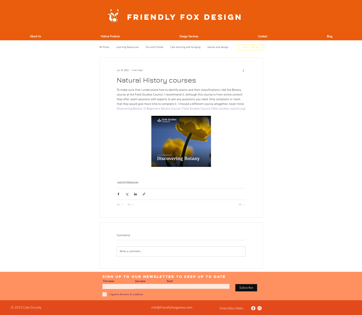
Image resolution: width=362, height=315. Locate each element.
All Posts (104, 47)
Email (170, 281)
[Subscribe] (246, 287)
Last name (140, 281)
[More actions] (243, 70)
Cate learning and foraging (185, 47)
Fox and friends (154, 47)
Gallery (240, 308)
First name (108, 281)
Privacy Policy (227, 308)
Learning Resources (127, 47)
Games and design (218, 47)
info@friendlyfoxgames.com (171, 308)
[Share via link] (144, 194)
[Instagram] (259, 308)
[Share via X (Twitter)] (127, 194)
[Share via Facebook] (118, 194)
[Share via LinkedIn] (135, 194)
